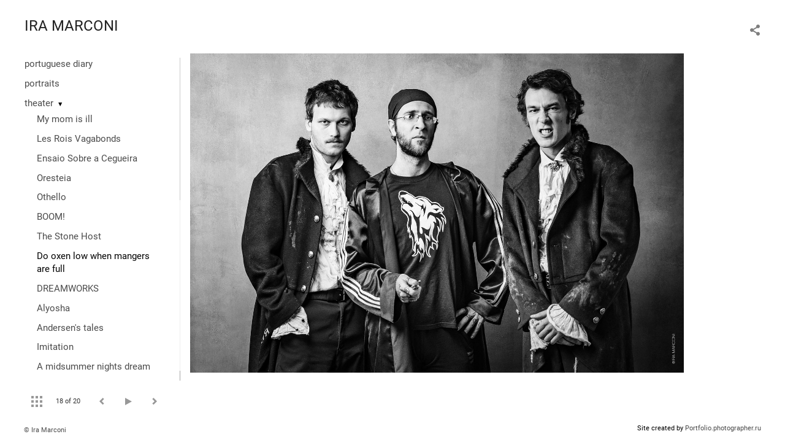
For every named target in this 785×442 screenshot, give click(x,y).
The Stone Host (69, 236)
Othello (51, 197)
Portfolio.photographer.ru (723, 428)
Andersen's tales (70, 327)
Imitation (55, 346)
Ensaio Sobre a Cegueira (87, 158)
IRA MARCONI (71, 25)
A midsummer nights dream (93, 366)
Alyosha (53, 308)
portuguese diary (59, 63)
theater (39, 103)
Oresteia (54, 178)
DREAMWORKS (68, 288)
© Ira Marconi (45, 430)
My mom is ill (65, 119)
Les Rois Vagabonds (79, 138)
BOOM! (51, 216)
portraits (42, 83)
